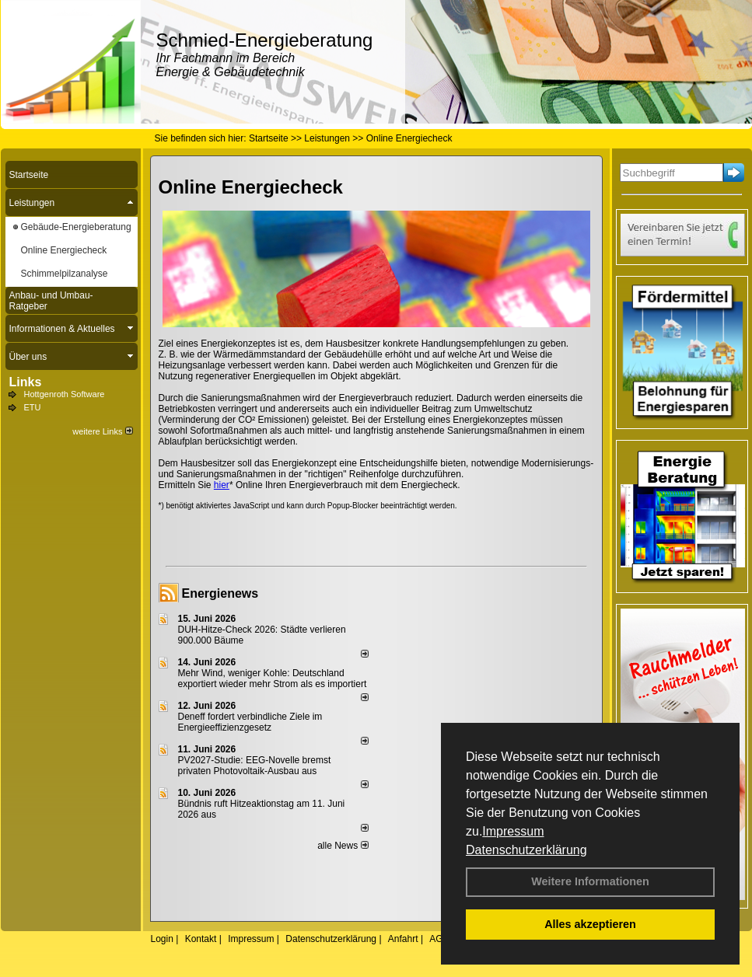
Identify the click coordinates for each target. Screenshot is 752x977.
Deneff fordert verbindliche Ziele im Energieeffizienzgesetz (250, 722)
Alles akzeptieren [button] (590, 924)
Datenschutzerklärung (526, 850)
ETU (32, 407)
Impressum (513, 831)
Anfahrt (403, 938)
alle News (342, 845)
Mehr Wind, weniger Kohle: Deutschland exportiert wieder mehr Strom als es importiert (272, 678)
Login (162, 938)
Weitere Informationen (590, 881)
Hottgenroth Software (64, 394)
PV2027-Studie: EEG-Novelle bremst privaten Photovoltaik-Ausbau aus (254, 765)
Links (25, 382)
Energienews (220, 593)
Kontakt (201, 938)
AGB (439, 938)
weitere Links (102, 431)
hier (221, 485)
